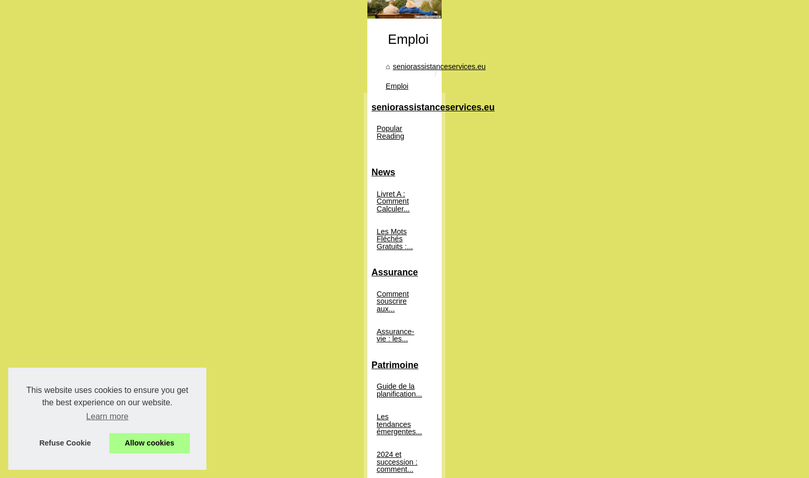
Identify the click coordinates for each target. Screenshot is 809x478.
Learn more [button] (107, 416)
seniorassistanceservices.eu (306, 226)
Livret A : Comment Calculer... (157, 248)
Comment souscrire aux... (150, 319)
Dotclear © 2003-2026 (343, 467)
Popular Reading (135, 191)
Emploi (373, 226)
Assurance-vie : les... (142, 341)
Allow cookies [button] (149, 443)
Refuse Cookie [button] (65, 443)
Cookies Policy (283, 467)
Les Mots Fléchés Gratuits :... (156, 271)
